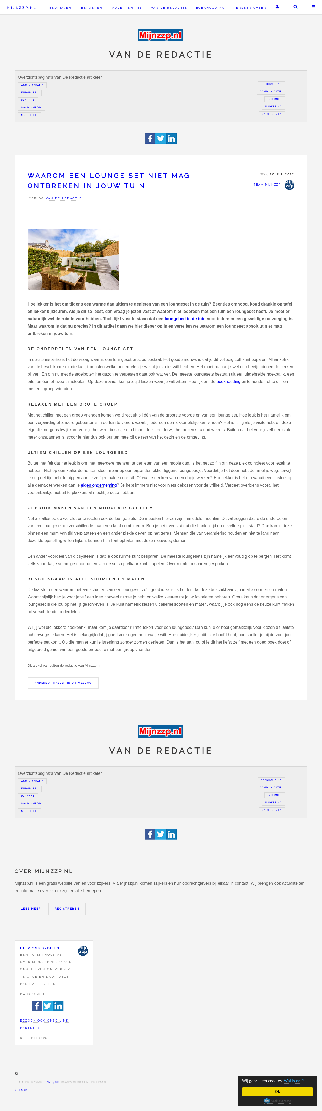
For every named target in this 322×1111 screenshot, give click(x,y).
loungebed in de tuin (185, 319)
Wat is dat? (294, 1080)
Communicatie (271, 91)
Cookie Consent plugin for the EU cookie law (277, 1101)
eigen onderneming (99, 485)
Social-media (31, 107)
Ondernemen (272, 114)
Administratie (32, 85)
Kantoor (28, 100)
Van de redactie (169, 7)
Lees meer (31, 908)
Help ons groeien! (40, 948)
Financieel (30, 92)
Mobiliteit (29, 115)
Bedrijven (60, 7)
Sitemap (21, 1090)
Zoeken (295, 7)
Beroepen (91, 7)
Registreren (67, 908)
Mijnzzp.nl (21, 8)
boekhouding (228, 381)
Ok (277, 1091)
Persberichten (249, 7)
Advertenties (127, 7)
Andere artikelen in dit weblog (63, 683)
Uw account (277, 7)
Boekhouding (210, 7)
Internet (275, 99)
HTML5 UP (52, 1082)
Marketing (273, 106)
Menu (313, 7)
